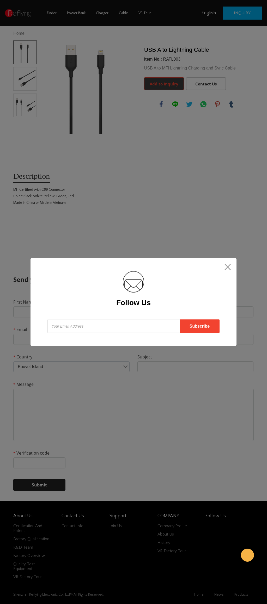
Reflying (247, 555)
